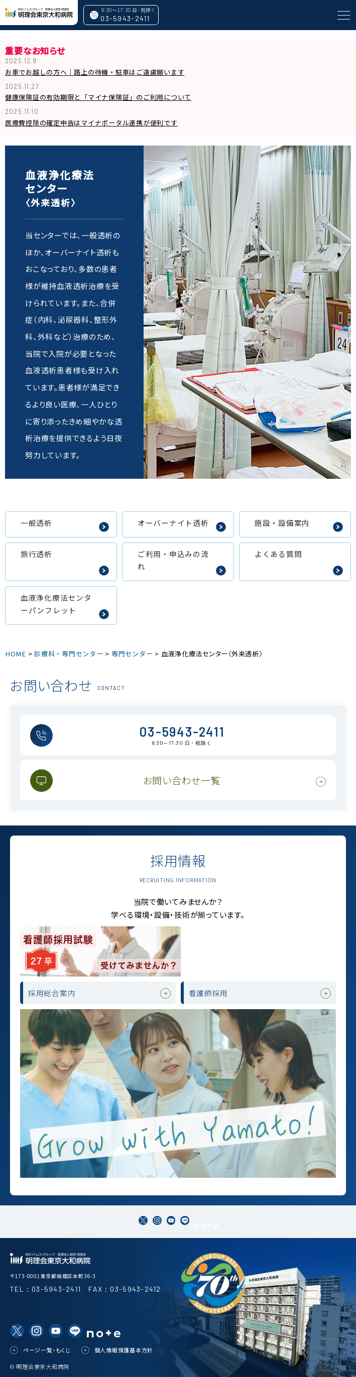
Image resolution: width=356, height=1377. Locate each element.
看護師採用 (208, 993)
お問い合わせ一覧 (182, 780)
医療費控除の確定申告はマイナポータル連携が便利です (91, 122)
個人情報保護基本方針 (124, 1350)
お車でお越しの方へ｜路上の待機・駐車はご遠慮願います (95, 72)
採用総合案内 (52, 993)
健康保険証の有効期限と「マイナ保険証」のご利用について (98, 97)
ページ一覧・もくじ (47, 1350)
